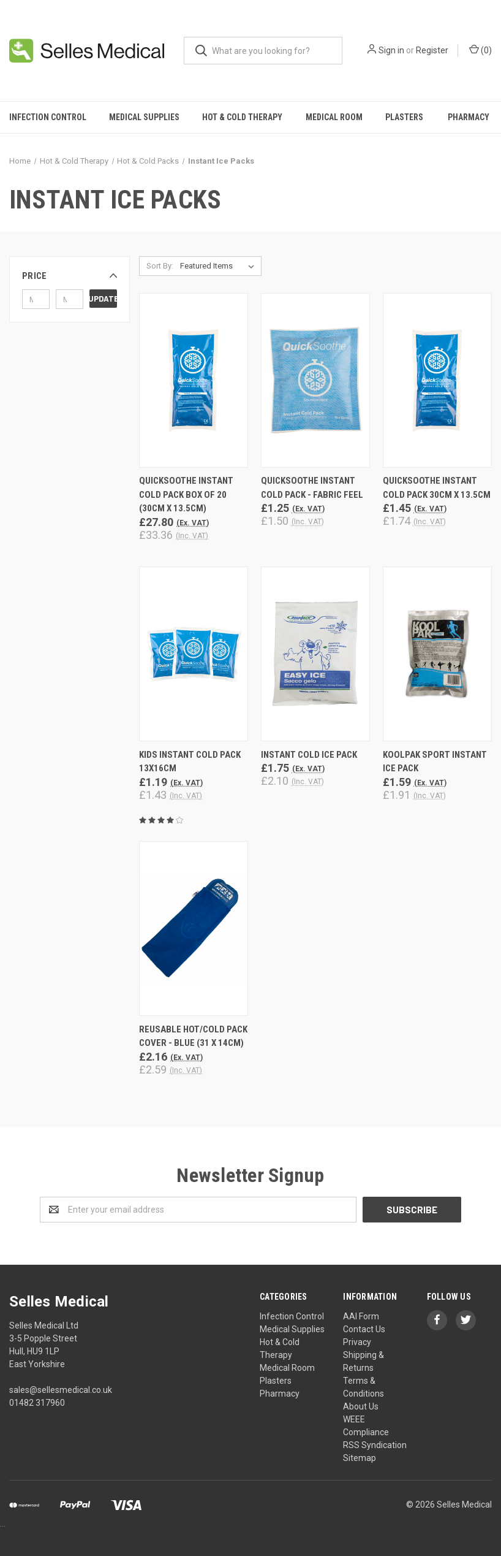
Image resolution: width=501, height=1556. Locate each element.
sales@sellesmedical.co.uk (60, 1390)
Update (103, 298)
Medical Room (334, 117)
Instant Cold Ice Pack (309, 754)
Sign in (391, 50)
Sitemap (359, 1458)
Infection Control (47, 117)
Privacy (357, 1342)
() (480, 49)
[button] (69, 276)
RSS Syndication (375, 1445)
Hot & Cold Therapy (242, 117)
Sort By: (159, 265)
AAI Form (361, 1316)
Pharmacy (279, 1393)
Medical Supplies (144, 117)
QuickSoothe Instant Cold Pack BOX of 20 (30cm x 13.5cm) (186, 494)
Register (432, 50)
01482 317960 (37, 1403)
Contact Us (364, 1329)
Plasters (404, 117)
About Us (361, 1406)
